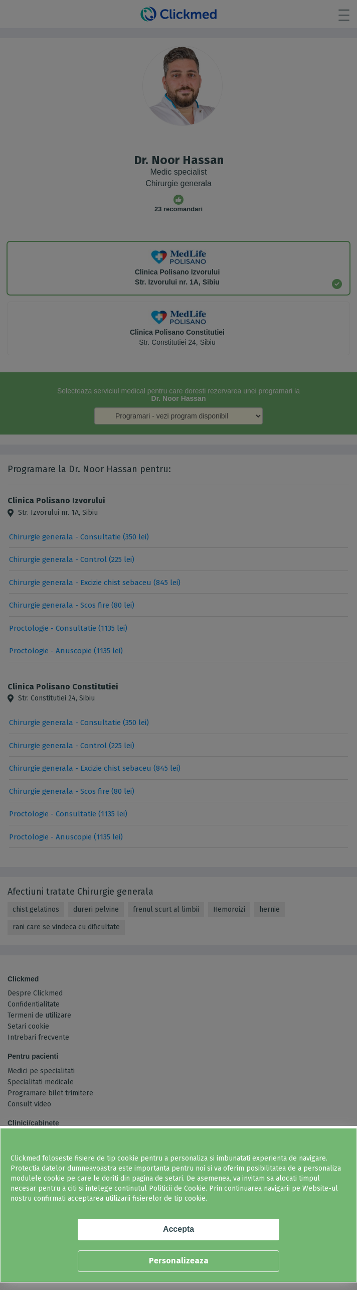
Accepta (178, 1229)
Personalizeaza (179, 1260)
